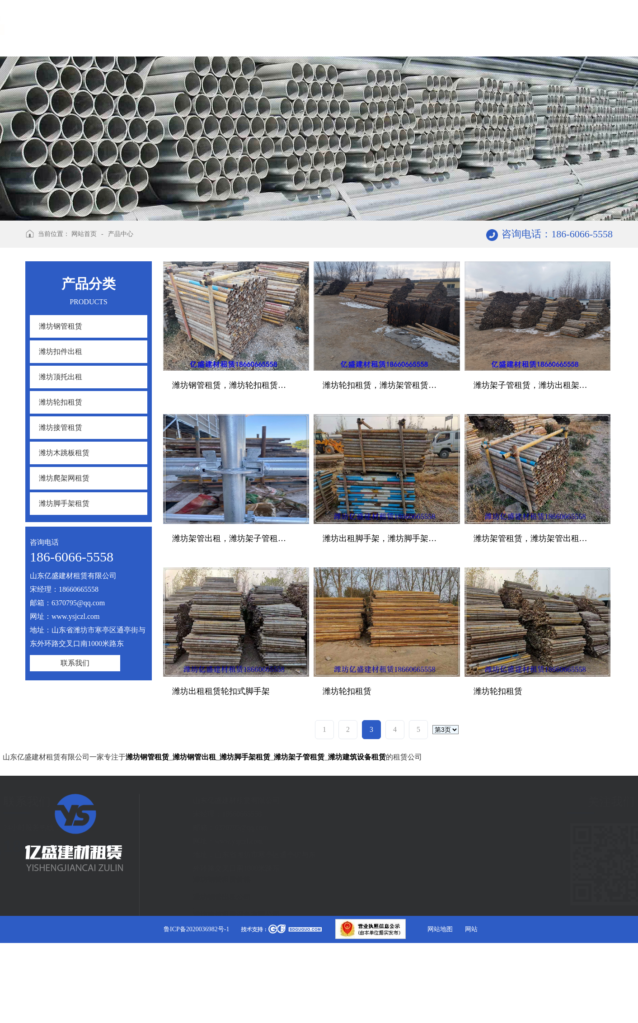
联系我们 (75, 663)
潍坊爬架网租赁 (64, 478)
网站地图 (440, 929)
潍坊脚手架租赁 (64, 503)
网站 (471, 929)
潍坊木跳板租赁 (64, 453)
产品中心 (120, 234)
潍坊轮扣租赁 (60, 402)
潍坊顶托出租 (60, 377)
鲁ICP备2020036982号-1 (196, 929)
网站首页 (84, 234)
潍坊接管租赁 (60, 427)
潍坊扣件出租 (60, 351)
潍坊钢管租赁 (60, 326)
